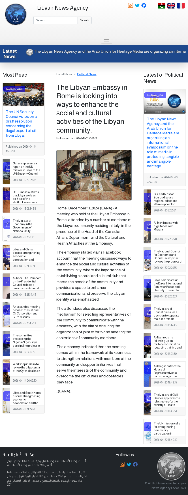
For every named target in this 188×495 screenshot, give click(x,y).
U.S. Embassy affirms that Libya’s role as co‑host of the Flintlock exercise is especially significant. (26, 199)
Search (84, 20)
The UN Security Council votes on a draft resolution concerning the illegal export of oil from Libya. (21, 124)
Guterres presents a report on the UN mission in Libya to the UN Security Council (26, 168)
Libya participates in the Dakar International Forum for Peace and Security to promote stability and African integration (168, 289)
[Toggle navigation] (106, 40)
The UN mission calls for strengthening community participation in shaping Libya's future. (167, 430)
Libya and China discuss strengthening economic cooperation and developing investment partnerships (27, 259)
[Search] (55, 20)
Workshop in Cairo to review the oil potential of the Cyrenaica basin (27, 367)
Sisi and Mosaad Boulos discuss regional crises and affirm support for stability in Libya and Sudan (166, 203)
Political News (86, 74)
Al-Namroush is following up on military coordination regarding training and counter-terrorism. (168, 344)
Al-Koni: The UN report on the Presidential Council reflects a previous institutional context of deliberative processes (27, 287)
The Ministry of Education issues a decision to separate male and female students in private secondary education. (167, 317)
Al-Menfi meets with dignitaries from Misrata (166, 226)
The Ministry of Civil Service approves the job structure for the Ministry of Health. (167, 400)
